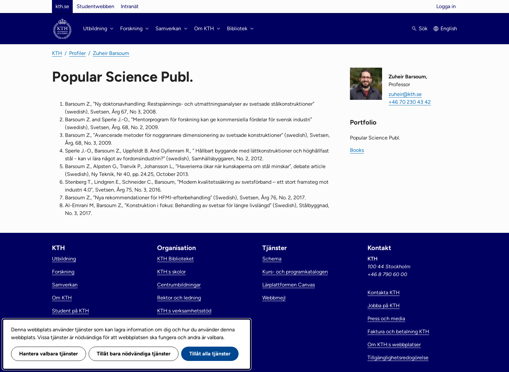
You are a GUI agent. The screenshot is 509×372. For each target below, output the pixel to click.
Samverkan (65, 285)
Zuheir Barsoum (111, 53)
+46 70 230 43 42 (410, 102)
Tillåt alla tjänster (209, 354)
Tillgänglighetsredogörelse (397, 357)
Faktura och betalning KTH (398, 331)
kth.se (62, 6)
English (449, 28)
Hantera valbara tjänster (48, 354)
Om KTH (62, 298)
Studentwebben (95, 6)
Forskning (63, 272)
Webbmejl (274, 298)
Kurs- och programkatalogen (295, 272)
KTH (57, 53)
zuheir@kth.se (405, 94)
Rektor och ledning (179, 298)
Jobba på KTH (383, 305)
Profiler (77, 53)
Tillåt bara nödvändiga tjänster (133, 354)
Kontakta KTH (383, 292)
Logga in (446, 6)
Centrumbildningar (179, 285)
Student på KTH (70, 311)
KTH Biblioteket (175, 259)
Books (357, 150)
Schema (271, 259)
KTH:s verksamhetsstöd (184, 311)
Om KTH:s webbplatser (394, 344)
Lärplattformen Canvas (288, 285)
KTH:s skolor (171, 272)
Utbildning (64, 259)
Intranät (130, 6)
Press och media (386, 318)
